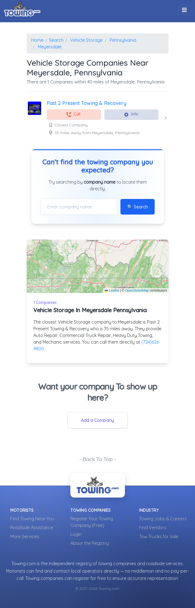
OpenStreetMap (137, 290)
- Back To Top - (97, 459)
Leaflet (112, 290)
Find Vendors (152, 527)
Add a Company (97, 420)
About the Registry (89, 543)
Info (131, 114)
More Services (24, 536)
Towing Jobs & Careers (163, 518)
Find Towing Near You (32, 518)
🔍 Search (137, 207)
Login (76, 534)
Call (73, 114)
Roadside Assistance (31, 527)
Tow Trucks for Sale (158, 536)
